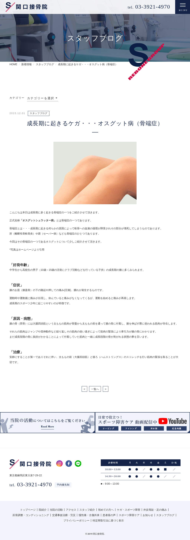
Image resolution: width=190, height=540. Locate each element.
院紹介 (43, 509)
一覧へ (95, 389)
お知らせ (148, 515)
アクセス (71, 509)
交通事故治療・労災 (64, 515)
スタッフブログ (165, 515)
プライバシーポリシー (76, 520)
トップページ (28, 509)
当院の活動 (56, 509)
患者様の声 (109, 515)
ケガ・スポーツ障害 (128, 509)
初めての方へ (106, 509)
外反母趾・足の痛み (155, 509)
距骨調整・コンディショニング (31, 515)
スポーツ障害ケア (129, 515)
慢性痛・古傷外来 (89, 515)
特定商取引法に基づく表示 (108, 520)
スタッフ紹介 (87, 509)
